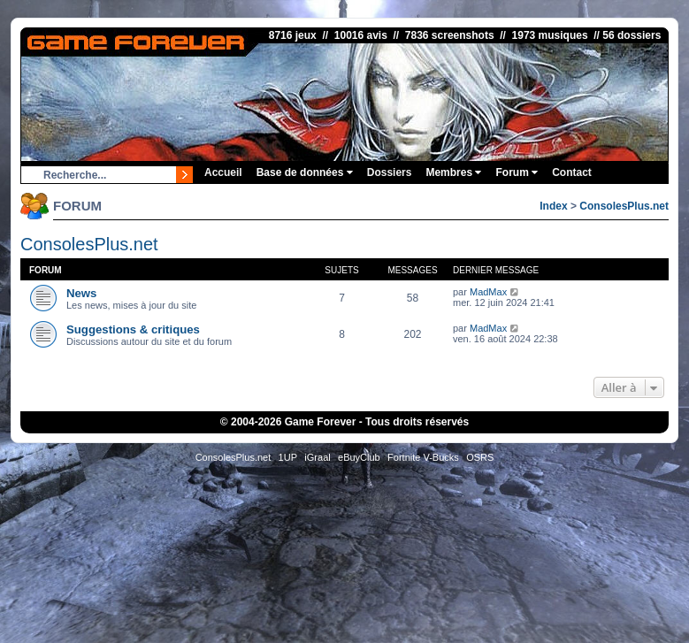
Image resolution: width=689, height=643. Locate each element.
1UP (288, 457)
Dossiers (389, 172)
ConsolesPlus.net (624, 206)
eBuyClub (359, 457)
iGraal (317, 457)
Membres (453, 172)
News (81, 293)
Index (553, 206)
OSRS (480, 457)
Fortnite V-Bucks (423, 457)
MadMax (488, 292)
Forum (516, 172)
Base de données (304, 172)
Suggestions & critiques (133, 329)
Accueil (223, 172)
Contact (572, 172)
